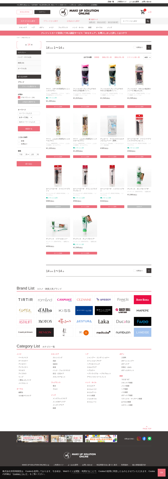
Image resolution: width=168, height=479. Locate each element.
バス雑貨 (124, 392)
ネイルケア (91, 386)
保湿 (54, 367)
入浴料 (123, 357)
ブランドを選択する (29, 86)
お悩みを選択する (29, 102)
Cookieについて (20, 474)
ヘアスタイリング (93, 364)
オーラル (99, 27)
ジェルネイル (92, 399)
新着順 (96, 57)
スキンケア (23, 27)
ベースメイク (23, 357)
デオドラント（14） (28, 97)
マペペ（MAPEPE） (52, 93)
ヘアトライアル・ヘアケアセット (99, 373)
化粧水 (55, 364)
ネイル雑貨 (91, 395)
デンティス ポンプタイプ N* (138, 189)
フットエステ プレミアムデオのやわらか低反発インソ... (84, 89)
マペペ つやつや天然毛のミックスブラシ (58, 94)
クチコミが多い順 (133, 57)
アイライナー (23, 367)
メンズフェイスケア (60, 398)
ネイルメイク (92, 389)
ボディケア (125, 364)
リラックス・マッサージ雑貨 (131, 399)
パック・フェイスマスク (61, 370)
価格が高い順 (119, 57)
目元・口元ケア (58, 373)
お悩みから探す (73, 21)
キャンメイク (101, 22)
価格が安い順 (107, 57)
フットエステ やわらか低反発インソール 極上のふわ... (139, 89)
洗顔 (54, 361)
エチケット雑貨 (126, 405)
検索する (28, 129)
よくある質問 (134, 2)
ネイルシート (92, 402)
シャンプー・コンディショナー (98, 357)
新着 (22, 141)
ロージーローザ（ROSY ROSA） (137, 143)
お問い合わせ (146, 2)
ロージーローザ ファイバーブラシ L (58, 190)
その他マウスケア (24, 396)
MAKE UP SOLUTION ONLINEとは (35, 465)
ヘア (33, 27)
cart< (143, 10)
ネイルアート (92, 392)
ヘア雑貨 (124, 389)
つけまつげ (125, 379)
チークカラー (23, 361)
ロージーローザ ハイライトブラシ (112, 190)
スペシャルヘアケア (94, 361)
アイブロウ (22, 373)
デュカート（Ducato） (107, 143)
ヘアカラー (91, 370)
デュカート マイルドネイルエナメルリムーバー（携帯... (112, 140)
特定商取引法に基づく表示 (107, 465)
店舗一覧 (111, 2)
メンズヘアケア (58, 405)
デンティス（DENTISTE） (135, 191)
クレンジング (57, 357)
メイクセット (23, 383)
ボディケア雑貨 (126, 395)
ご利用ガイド (121, 2)
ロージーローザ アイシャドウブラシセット (85, 190)
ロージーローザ (113, 22)
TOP (18, 37)
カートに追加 (58, 106)
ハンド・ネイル (78, 27)
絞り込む (28, 164)
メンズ (109, 27)
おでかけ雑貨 (126, 402)
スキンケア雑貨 (126, 383)
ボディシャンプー (127, 361)
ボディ (41, 27)
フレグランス (63, 27)
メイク (51, 27)
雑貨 (89, 27)
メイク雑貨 (125, 386)
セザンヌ (92, 22)
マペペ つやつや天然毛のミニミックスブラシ (58, 89)
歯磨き (20, 392)
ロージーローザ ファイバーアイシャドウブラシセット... (139, 140)
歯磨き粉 (148, 191)
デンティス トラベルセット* (56, 239)
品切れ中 (58, 206)
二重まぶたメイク (24, 380)
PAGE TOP (147, 428)
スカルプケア (92, 367)
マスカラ (21, 370)
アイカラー (22, 364)
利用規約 (124, 465)
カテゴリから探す (28, 21)
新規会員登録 (24, 12)
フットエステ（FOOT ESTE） (82, 93)
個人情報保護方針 (139, 465)
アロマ (55, 389)
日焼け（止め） (126, 367)
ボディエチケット (127, 370)
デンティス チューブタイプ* (83, 239)
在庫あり (139, 47)
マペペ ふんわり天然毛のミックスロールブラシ (85, 140)
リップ (20, 377)
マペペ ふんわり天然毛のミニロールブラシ (58, 140)
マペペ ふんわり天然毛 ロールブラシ (58, 144)
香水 (54, 386)
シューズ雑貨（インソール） (84, 94)
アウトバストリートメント (96, 377)
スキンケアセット (59, 377)
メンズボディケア (59, 402)
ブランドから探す (50, 21)
